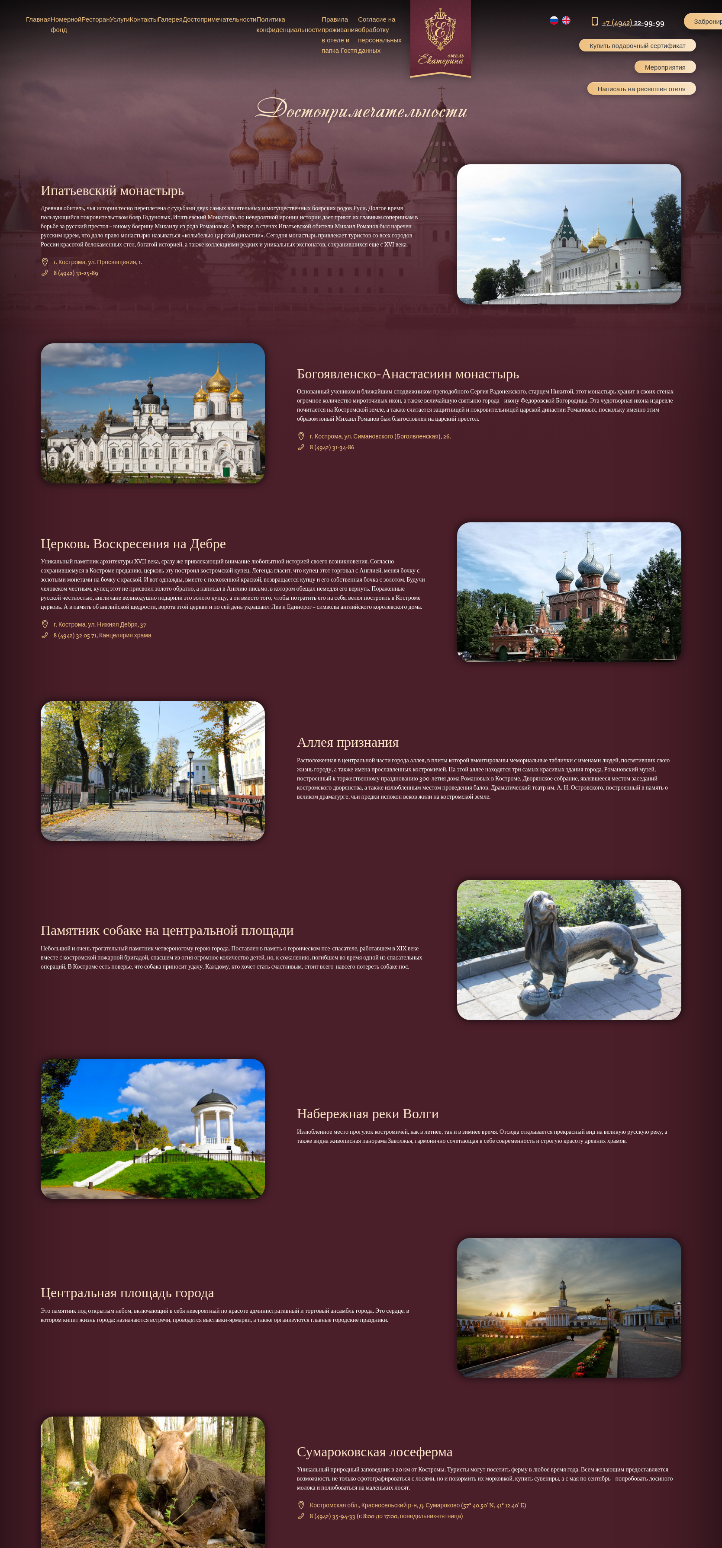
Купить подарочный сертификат (638, 45)
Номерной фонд (66, 24)
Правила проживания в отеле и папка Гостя (340, 34)
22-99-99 (633, 22)
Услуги (119, 19)
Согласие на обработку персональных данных (380, 34)
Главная (38, 19)
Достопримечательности (220, 19)
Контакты (144, 19)
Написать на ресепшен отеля (642, 88)
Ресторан (95, 19)
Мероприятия (665, 67)
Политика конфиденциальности (289, 24)
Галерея (170, 19)
